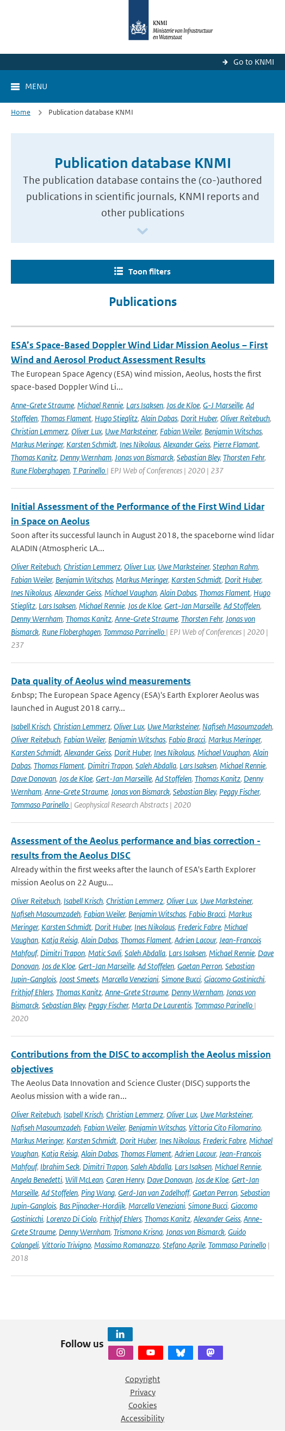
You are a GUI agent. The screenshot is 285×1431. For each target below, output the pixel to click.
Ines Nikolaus (140, 444)
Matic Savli (104, 953)
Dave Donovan (33, 778)
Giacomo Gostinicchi (234, 979)
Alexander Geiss (186, 444)
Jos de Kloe (183, 405)
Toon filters (149, 271)
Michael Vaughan (130, 593)
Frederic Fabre (199, 927)
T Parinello (90, 470)
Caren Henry (125, 1179)
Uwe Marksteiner (131, 431)
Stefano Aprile (184, 1245)
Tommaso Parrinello (135, 632)
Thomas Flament (66, 418)
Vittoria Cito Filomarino (225, 1127)
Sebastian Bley (198, 457)
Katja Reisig (59, 940)
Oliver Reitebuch (245, 418)
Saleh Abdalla (155, 765)
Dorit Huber (199, 418)
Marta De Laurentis (161, 1005)
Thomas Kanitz (34, 457)
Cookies (142, 1405)
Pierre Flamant (235, 444)
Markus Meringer (37, 444)
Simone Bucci (181, 979)
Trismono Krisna (138, 1232)
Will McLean (84, 1179)
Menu (36, 86)
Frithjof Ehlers (32, 992)
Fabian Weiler (180, 431)
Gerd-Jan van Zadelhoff (153, 1193)
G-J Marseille (223, 405)
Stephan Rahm (235, 566)
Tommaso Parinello (40, 804)
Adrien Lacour (195, 940)
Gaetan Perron (199, 966)
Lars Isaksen (144, 405)
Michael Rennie (100, 405)
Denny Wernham (85, 457)
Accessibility (142, 1418)
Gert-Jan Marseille (192, 606)
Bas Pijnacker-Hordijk (92, 1206)
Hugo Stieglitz (116, 418)
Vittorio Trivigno (66, 1245)
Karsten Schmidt (91, 444)
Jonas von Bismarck (144, 457)
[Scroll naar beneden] (142, 232)
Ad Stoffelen (242, 606)
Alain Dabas (159, 418)
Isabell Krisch (30, 726)
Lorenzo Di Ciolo (71, 1219)
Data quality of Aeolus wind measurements (101, 681)
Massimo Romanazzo (126, 1245)
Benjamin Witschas (233, 431)
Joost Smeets (78, 979)
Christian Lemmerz (39, 431)
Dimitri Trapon (110, 765)
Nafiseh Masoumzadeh (237, 726)
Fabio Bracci (187, 739)
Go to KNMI (253, 62)
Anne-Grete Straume (42, 405)
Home (20, 112)
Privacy (143, 1392)
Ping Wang (98, 1193)
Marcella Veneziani (130, 979)
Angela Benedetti (36, 1179)
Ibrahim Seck (59, 1166)
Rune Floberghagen (40, 470)
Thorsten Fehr (243, 457)
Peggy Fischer (239, 791)
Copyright (142, 1379)
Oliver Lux (86, 431)
